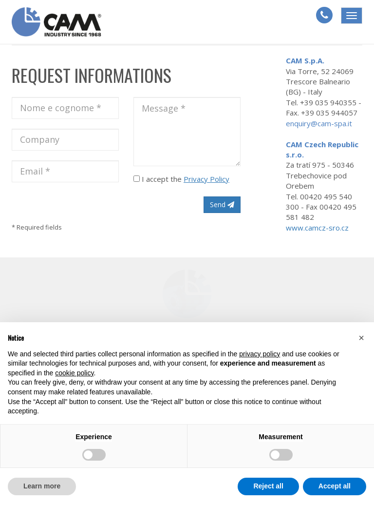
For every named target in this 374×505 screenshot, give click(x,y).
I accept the (181, 179)
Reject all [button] (268, 486)
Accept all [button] (334, 486)
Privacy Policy (206, 179)
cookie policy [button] (74, 373)
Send (222, 204)
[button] (361, 338)
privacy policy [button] (259, 354)
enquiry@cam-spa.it (319, 123)
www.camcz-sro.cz (317, 228)
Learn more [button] (41, 486)
